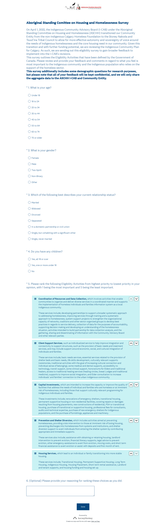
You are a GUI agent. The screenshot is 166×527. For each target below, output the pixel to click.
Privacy (77, 521)
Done (83, 494)
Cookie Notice (86, 521)
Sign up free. (95, 508)
